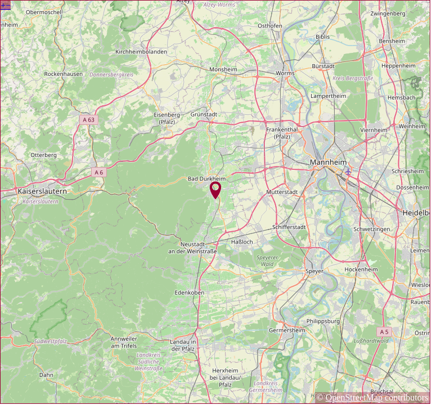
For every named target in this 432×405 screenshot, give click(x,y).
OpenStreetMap (354, 397)
